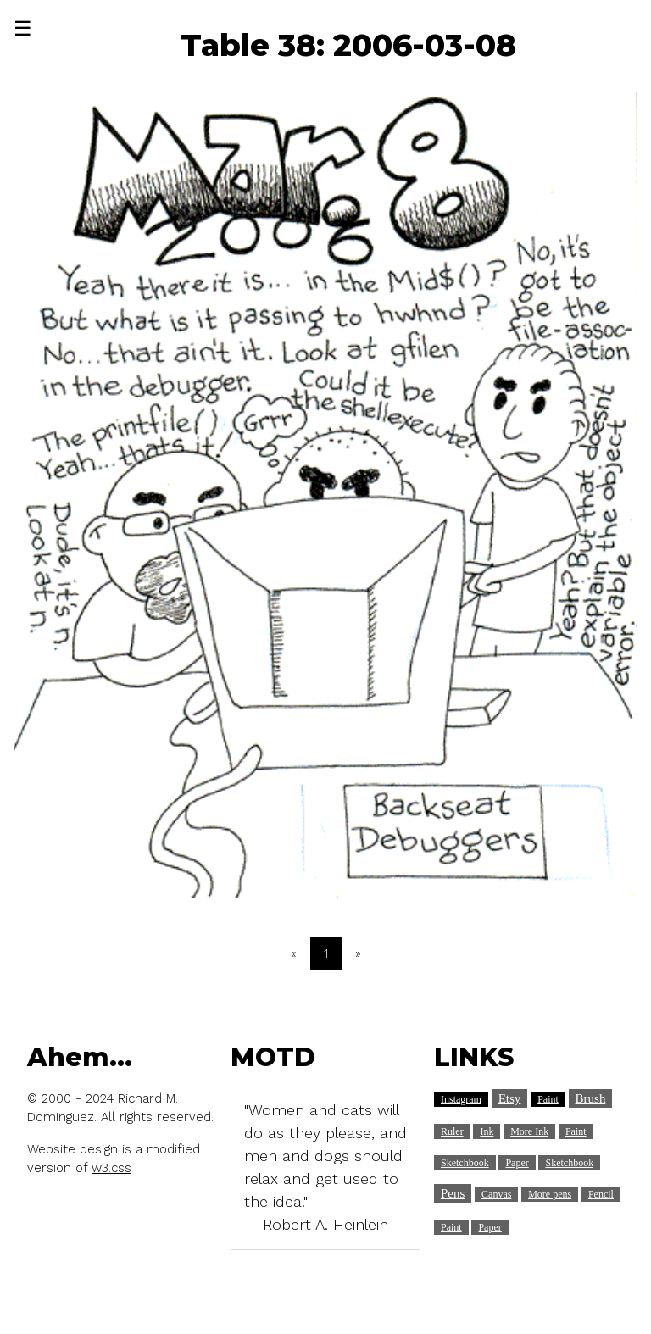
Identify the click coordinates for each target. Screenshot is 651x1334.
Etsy (509, 1098)
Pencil (601, 1194)
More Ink (529, 1131)
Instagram (461, 1099)
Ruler (452, 1131)
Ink (486, 1131)
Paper (516, 1163)
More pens (549, 1194)
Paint (548, 1099)
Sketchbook (465, 1163)
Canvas (496, 1194)
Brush (591, 1098)
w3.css (111, 1168)
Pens (453, 1193)
